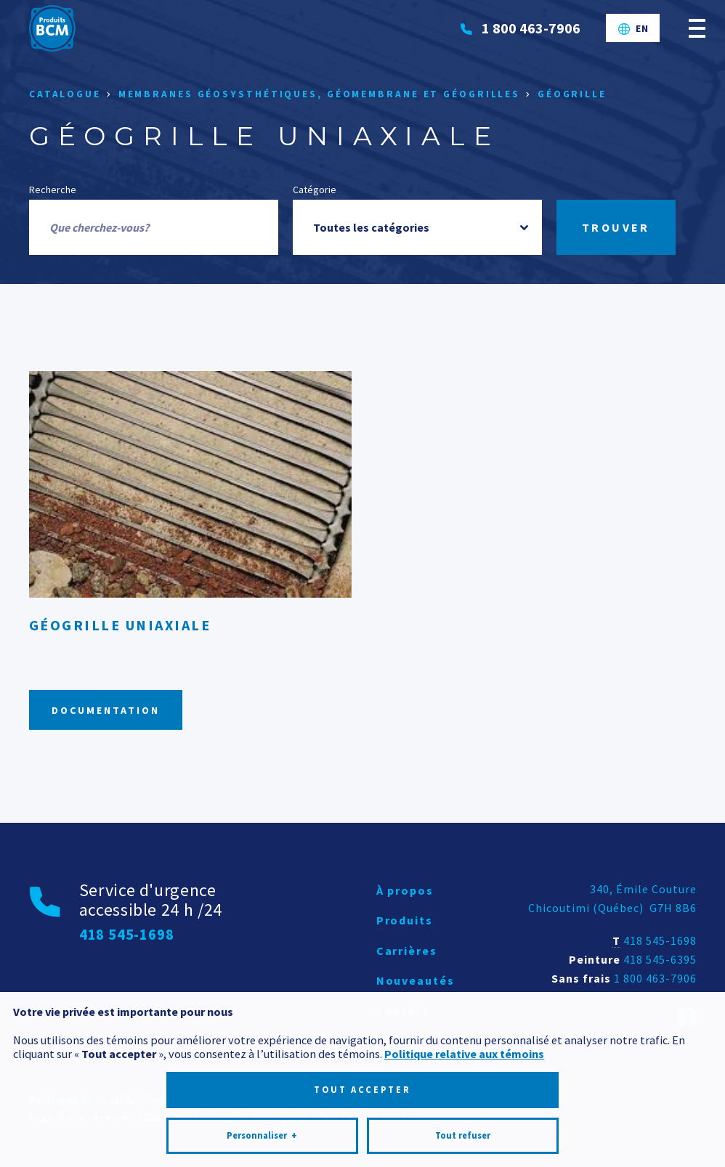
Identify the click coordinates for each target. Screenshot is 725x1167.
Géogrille (572, 94)
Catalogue (65, 94)
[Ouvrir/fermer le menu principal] (697, 28)
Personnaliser (262, 1098)
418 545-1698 (660, 940)
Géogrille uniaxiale (120, 625)
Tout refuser (462, 1097)
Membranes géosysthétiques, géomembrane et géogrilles (319, 94)
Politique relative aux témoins (464, 1016)
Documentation (106, 710)
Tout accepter (362, 1051)
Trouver (616, 227)
